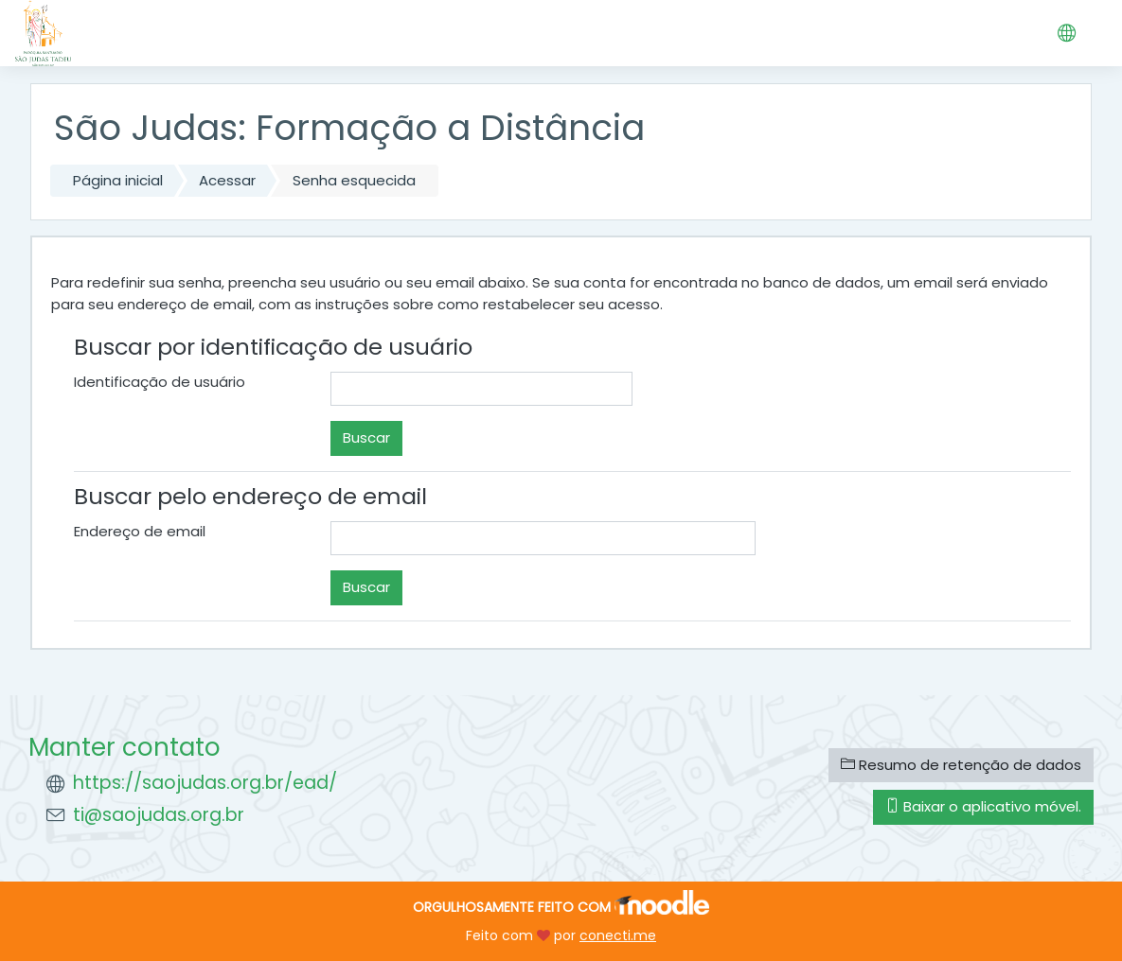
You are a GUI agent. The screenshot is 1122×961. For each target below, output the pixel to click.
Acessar (227, 180)
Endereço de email (139, 531)
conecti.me (617, 935)
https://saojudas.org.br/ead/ (205, 782)
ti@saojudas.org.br (158, 815)
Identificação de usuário (159, 382)
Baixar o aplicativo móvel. (983, 806)
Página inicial (118, 180)
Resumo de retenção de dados (961, 765)
